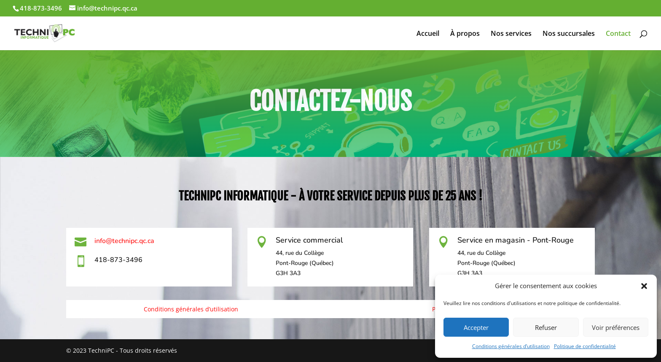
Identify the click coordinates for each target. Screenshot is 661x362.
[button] (644, 286)
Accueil (427, 34)
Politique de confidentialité (585, 346)
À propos (465, 34)
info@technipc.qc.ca (124, 241)
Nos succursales (569, 34)
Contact (618, 34)
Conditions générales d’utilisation (511, 346)
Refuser (546, 327)
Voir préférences (616, 327)
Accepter (476, 327)
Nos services (511, 34)
